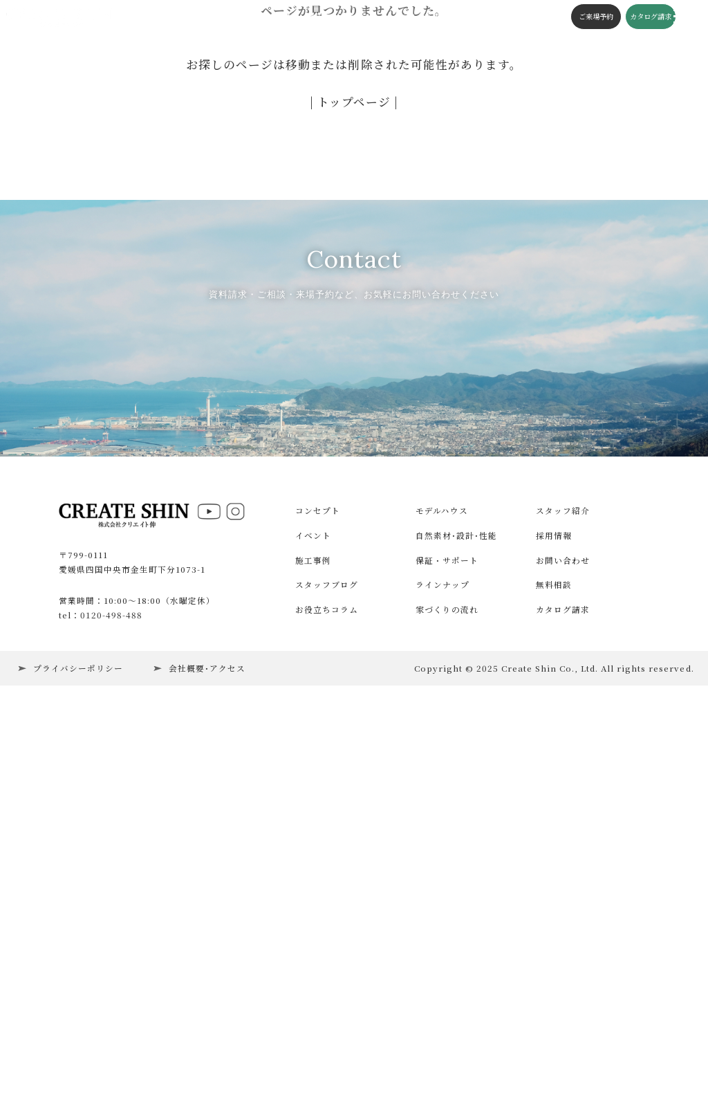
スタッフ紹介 (563, 893)
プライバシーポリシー (78, 1050)
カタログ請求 (638, 17)
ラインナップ (442, 967)
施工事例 (199, 17)
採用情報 (554, 918)
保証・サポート (447, 942)
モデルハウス (442, 893)
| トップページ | (354, 101)
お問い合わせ (563, 942)
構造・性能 (290, 17)
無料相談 (554, 967)
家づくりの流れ (447, 992)
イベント (161, 17)
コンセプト (243, 17)
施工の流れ (433, 17)
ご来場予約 (583, 17)
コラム (393, 17)
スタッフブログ (346, 17)
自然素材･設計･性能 (456, 918)
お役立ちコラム (326, 992)
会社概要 (475, 17)
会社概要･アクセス (207, 1050)
